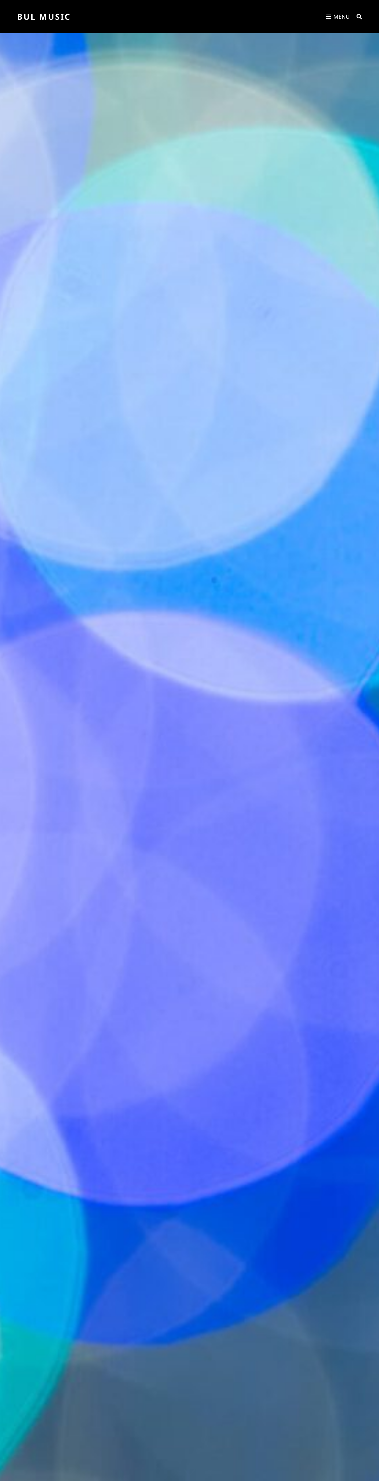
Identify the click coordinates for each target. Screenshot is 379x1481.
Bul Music (44, 16)
